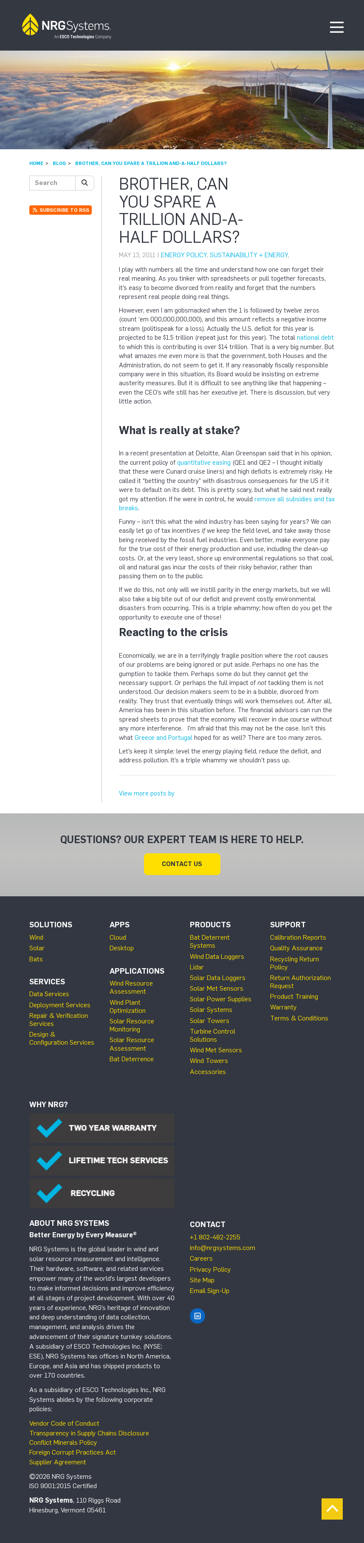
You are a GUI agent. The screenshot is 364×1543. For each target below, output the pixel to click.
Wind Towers (209, 1061)
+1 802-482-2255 (215, 1237)
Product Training (294, 996)
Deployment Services (59, 1005)
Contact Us (182, 864)
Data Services (49, 994)
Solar (37, 948)
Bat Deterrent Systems (210, 941)
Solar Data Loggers (217, 978)
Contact (208, 1224)
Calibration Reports (298, 937)
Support (288, 924)
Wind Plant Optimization (128, 1006)
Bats (36, 959)
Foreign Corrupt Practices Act (72, 1452)
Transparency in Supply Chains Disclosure (89, 1433)
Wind (36, 937)
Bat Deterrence (132, 1059)
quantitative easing (204, 462)
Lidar (197, 967)
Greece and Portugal (163, 738)
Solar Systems (211, 1010)
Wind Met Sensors (216, 1050)
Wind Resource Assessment (131, 987)
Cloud (118, 937)
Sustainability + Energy (249, 255)
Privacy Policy (210, 1269)
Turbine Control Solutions (212, 1035)
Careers (201, 1258)
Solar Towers (209, 1021)
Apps (120, 924)
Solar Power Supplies (220, 999)
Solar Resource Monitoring (132, 1025)
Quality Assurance (296, 948)
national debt (315, 337)
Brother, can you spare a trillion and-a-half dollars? (151, 163)
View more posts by (147, 793)
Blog (59, 163)
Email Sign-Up (209, 1291)
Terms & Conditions (299, 1018)
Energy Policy (184, 255)
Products (210, 924)
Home (36, 163)
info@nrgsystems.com (222, 1248)
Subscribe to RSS (60, 210)
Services (47, 981)
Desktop (122, 948)
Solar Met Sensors (216, 988)
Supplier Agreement (57, 1462)
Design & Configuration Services (61, 1038)
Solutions (50, 924)
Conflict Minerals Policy (63, 1442)
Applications (137, 971)
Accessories (208, 1072)
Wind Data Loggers (217, 956)
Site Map (202, 1280)
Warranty (283, 1007)
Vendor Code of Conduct (64, 1423)
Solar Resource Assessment (132, 1044)
